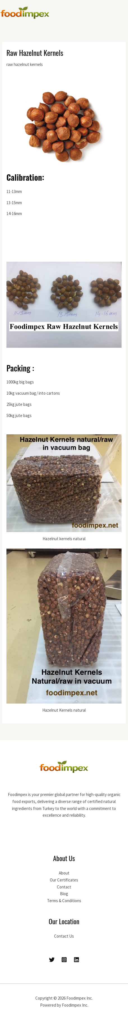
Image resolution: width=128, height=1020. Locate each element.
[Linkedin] (76, 959)
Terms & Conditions (64, 900)
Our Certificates (64, 880)
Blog (64, 893)
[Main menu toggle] (122, 13)
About (64, 873)
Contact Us (64, 936)
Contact (64, 887)
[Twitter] (52, 959)
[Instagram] (64, 959)
